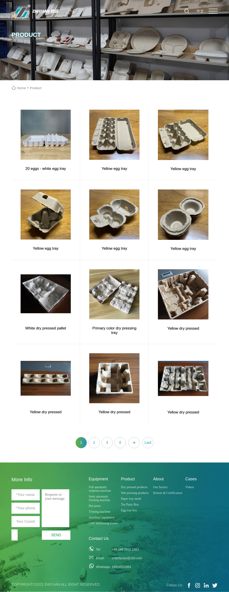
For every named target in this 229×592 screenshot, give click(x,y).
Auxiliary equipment (102, 517)
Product (35, 88)
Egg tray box (129, 510)
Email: (100, 558)
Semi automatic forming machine (99, 498)
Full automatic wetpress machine (100, 488)
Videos (189, 487)
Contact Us (99, 538)
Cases (191, 479)
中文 (200, 11)
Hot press (95, 506)
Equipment (98, 479)
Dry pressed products (134, 487)
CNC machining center (103, 523)
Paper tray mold (131, 498)
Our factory (160, 487)
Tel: (98, 549)
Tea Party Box (130, 504)
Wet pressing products (135, 493)
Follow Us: (174, 585)
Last (147, 442)
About (158, 479)
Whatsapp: (102, 567)
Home (21, 88)
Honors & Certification (167, 493)
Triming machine (99, 511)
